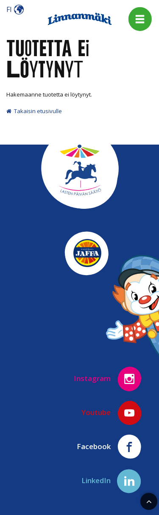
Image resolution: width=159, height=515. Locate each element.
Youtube (111, 413)
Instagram (108, 379)
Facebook (109, 447)
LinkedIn (111, 481)
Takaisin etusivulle (34, 111)
